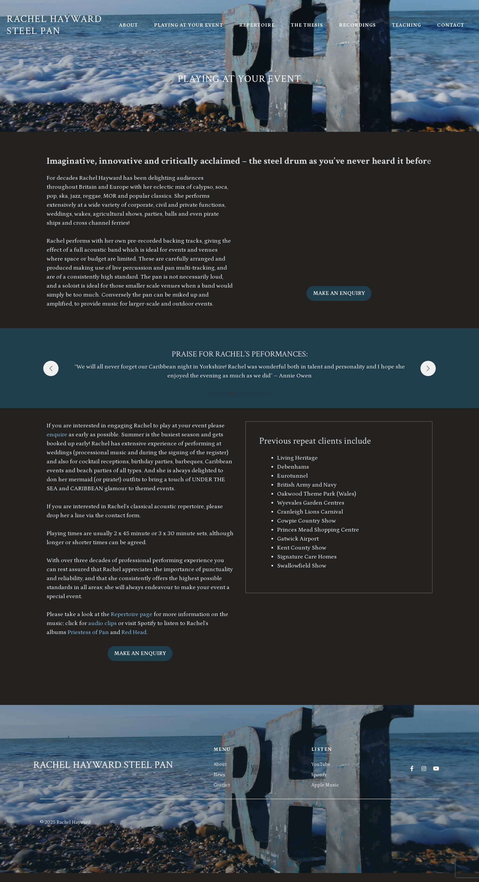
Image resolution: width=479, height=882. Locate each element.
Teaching (406, 25)
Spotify (319, 774)
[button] (210, 393)
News (219, 774)
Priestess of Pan (88, 632)
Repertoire (257, 25)
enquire (58, 434)
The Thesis (307, 25)
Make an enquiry (339, 293)
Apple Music (325, 785)
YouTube (320, 764)
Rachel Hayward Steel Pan (54, 25)
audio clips (102, 623)
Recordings (357, 25)
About (128, 25)
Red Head (133, 632)
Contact (450, 25)
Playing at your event (188, 25)
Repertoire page (131, 614)
